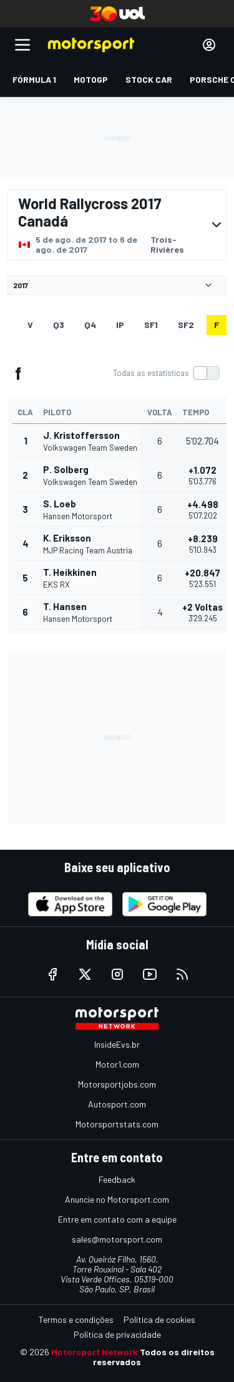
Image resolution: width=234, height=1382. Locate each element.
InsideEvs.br (117, 1044)
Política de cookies (159, 1319)
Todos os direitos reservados (154, 1357)
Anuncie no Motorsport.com (117, 1199)
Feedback (117, 1179)
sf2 (186, 324)
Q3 (58, 324)
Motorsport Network (94, 1352)
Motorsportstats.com (117, 1124)
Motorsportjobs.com (117, 1084)
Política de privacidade (117, 1334)
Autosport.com (117, 1104)
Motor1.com (117, 1064)
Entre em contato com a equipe (117, 1219)
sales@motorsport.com (117, 1239)
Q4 (90, 324)
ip (120, 324)
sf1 (151, 324)
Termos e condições (76, 1319)
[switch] (166, 373)
